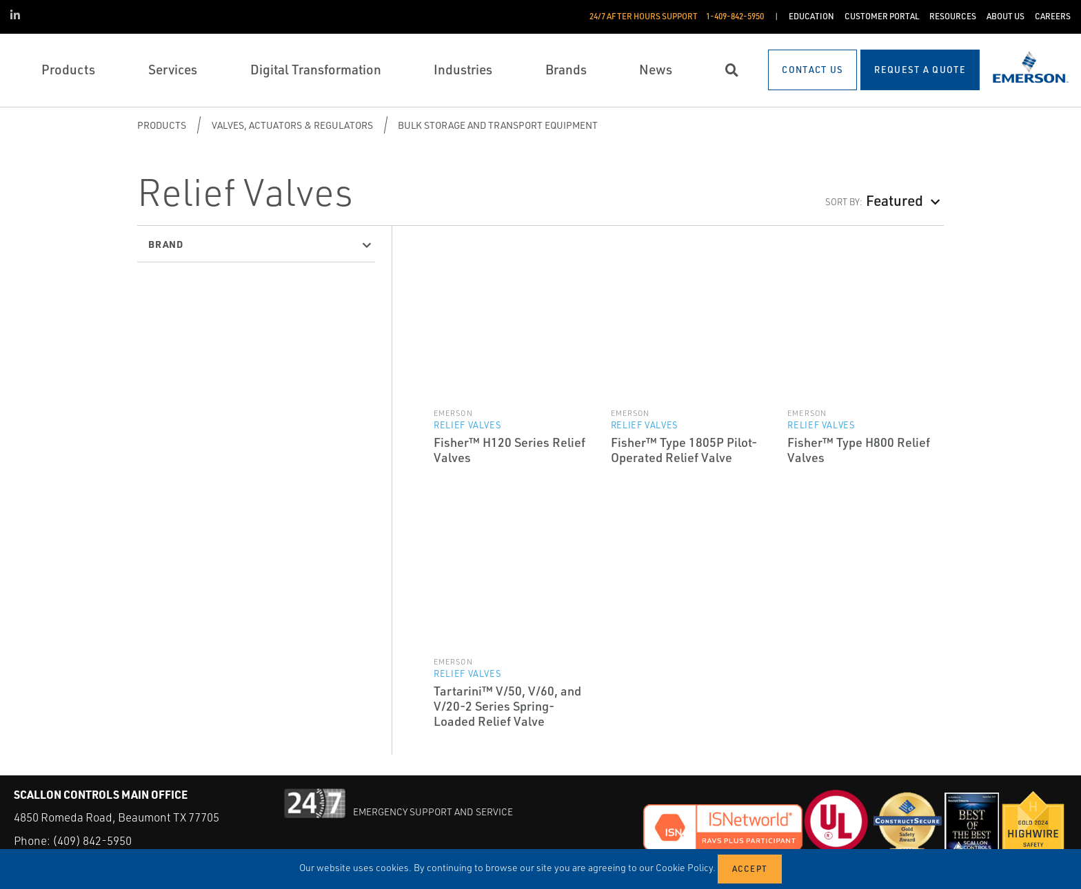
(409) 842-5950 (92, 840)
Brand (165, 244)
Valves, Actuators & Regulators (292, 125)
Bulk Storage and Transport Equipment (498, 125)
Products (161, 125)
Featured (894, 200)
